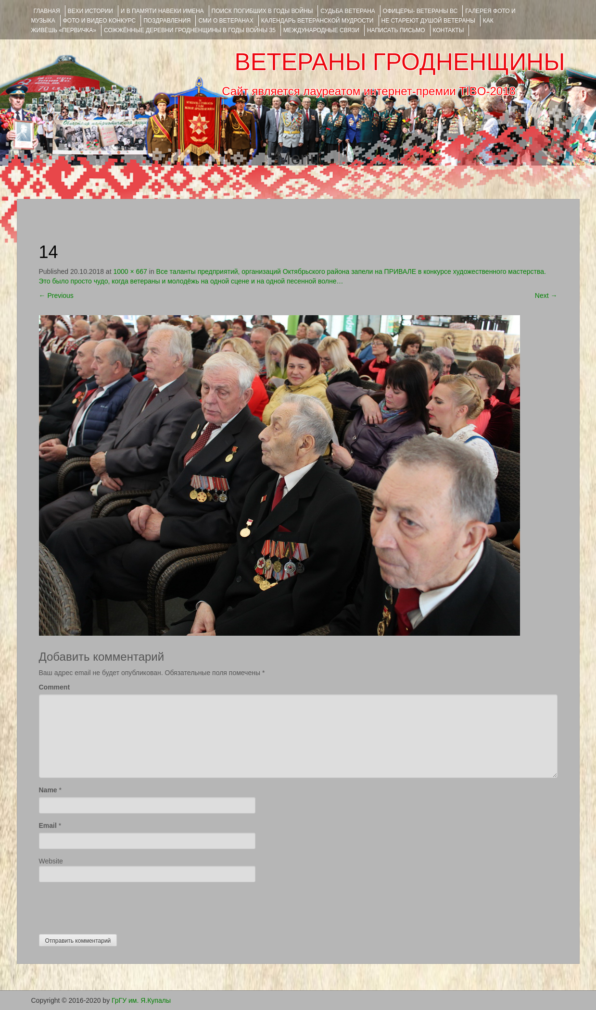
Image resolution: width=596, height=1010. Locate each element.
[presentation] (112, 905)
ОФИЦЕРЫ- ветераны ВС (420, 11)
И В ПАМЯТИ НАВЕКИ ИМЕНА (162, 11)
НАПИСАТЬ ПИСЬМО (396, 30)
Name (48, 790)
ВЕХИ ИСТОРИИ (90, 11)
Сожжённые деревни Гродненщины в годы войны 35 (190, 30)
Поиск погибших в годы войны (262, 11)
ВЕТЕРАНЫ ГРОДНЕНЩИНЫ (399, 62)
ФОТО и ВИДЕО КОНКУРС (99, 20)
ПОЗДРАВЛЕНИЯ (166, 20)
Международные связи (321, 30)
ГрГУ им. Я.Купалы (141, 1000)
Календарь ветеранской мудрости (317, 20)
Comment (54, 687)
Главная (47, 11)
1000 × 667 (130, 271)
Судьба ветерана (347, 11)
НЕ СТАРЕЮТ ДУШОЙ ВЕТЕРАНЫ (428, 20)
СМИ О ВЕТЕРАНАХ (225, 20)
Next (546, 295)
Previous (56, 295)
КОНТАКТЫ (448, 30)
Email (48, 825)
